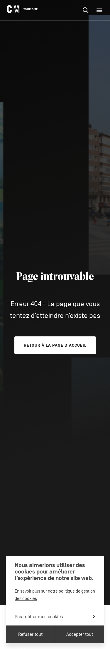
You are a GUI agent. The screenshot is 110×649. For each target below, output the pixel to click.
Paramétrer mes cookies (55, 616)
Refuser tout (30, 634)
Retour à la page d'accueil (55, 345)
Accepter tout (79, 634)
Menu (101, 10)
